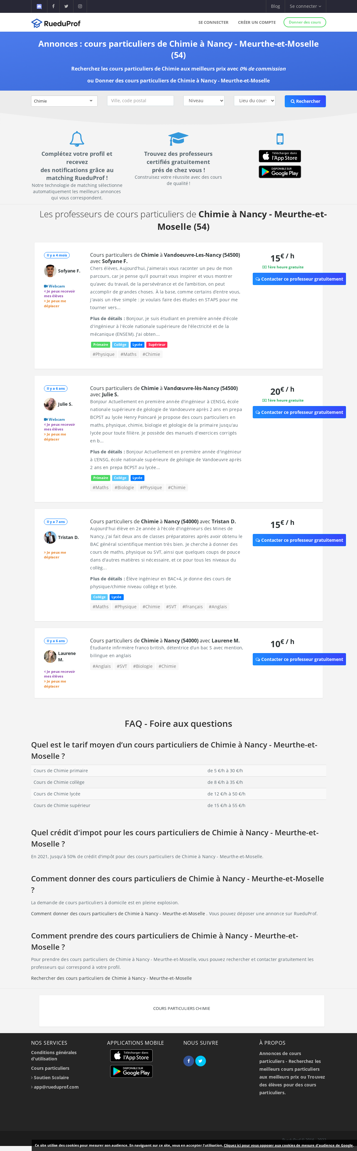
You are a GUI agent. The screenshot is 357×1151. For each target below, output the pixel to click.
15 (282, 258)
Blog (275, 6)
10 (282, 643)
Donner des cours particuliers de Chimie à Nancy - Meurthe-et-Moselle (182, 80)
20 (282, 391)
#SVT (171, 607)
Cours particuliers (50, 1068)
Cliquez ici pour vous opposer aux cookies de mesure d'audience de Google (288, 1145)
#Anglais (218, 607)
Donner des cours (305, 22)
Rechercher (305, 101)
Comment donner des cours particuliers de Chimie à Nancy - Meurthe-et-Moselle (119, 913)
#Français (192, 607)
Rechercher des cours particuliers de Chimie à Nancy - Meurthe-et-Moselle (111, 978)
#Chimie (151, 354)
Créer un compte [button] (257, 22)
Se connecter (213, 22)
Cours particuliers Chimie (181, 1008)
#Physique (104, 354)
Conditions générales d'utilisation (54, 1055)
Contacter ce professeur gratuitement (299, 279)
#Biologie (124, 487)
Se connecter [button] (305, 6)
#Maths (129, 354)
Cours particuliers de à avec (165, 258)
